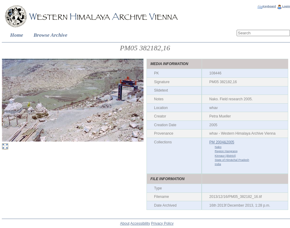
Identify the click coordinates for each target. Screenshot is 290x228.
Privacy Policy (162, 223)
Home (16, 35)
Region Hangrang (226, 151)
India (218, 164)
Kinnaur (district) (225, 155)
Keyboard (269, 6)
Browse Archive (50, 35)
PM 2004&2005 (221, 142)
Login (286, 6)
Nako (218, 146)
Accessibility (140, 223)
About (124, 223)
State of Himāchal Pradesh (232, 159)
